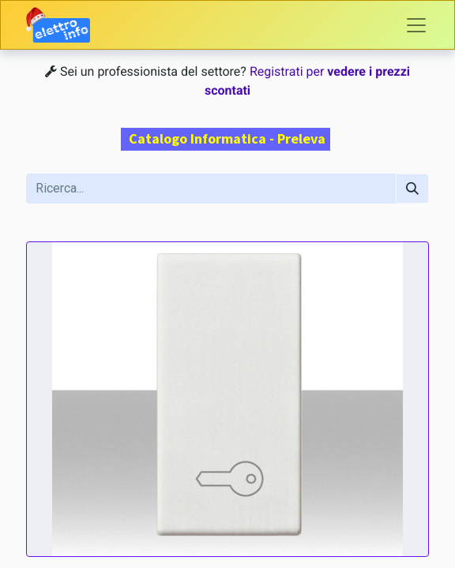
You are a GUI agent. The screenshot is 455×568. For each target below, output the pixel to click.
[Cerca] (412, 189)
